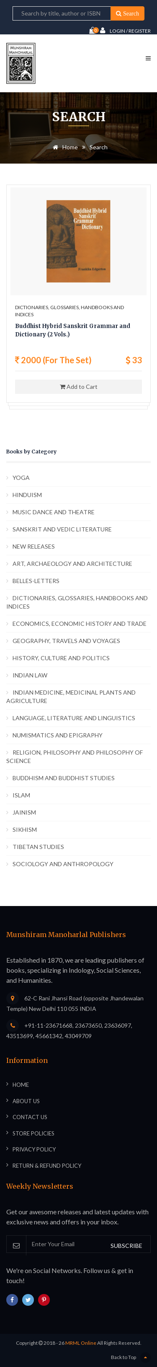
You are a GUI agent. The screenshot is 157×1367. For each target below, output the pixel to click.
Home (64, 147)
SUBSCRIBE (126, 1245)
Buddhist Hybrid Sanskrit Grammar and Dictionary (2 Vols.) (72, 330)
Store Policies (33, 1133)
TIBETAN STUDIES (38, 846)
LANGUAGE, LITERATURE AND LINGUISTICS (74, 717)
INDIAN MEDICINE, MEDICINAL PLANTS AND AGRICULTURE (71, 696)
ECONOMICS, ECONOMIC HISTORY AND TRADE (80, 623)
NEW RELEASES (34, 546)
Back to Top (131, 1357)
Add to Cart (79, 386)
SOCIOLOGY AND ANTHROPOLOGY (63, 863)
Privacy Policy (34, 1149)
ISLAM (21, 795)
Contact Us (30, 1117)
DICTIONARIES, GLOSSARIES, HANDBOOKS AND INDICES (77, 602)
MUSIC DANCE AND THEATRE (54, 512)
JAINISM (24, 812)
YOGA (21, 477)
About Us (26, 1101)
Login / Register (125, 30)
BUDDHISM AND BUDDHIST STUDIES (64, 777)
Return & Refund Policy (47, 1165)
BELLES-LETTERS (36, 580)
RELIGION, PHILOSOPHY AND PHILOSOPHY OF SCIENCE (74, 756)
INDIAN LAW (30, 675)
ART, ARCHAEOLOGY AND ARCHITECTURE (72, 563)
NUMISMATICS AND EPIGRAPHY (58, 735)
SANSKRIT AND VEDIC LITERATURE (62, 529)
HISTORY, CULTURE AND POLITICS (61, 657)
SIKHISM (25, 829)
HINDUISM (27, 494)
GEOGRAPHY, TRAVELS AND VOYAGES (66, 640)
